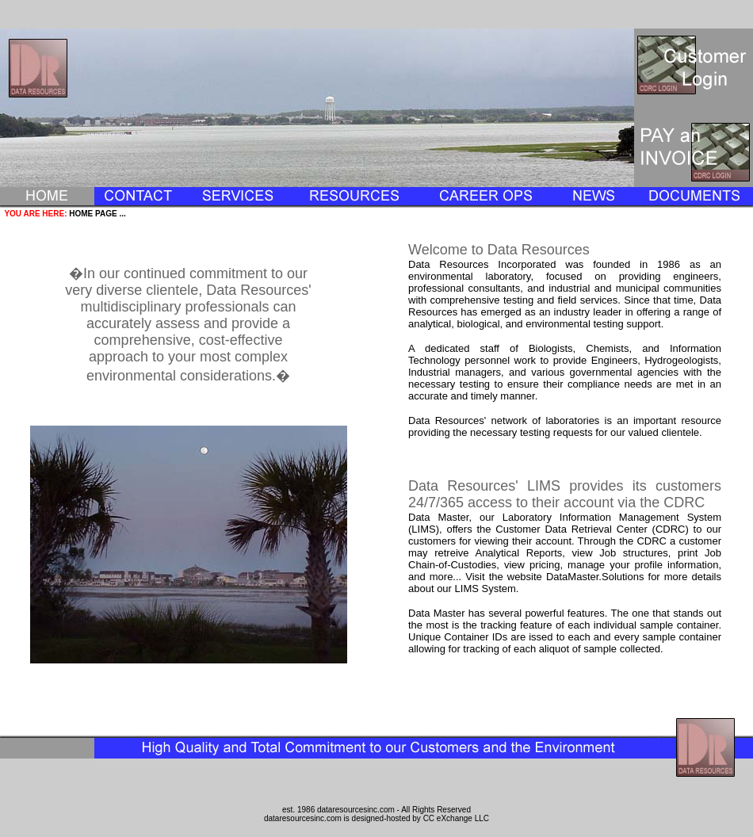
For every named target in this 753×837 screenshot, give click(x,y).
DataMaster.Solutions (595, 577)
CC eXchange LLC (456, 818)
